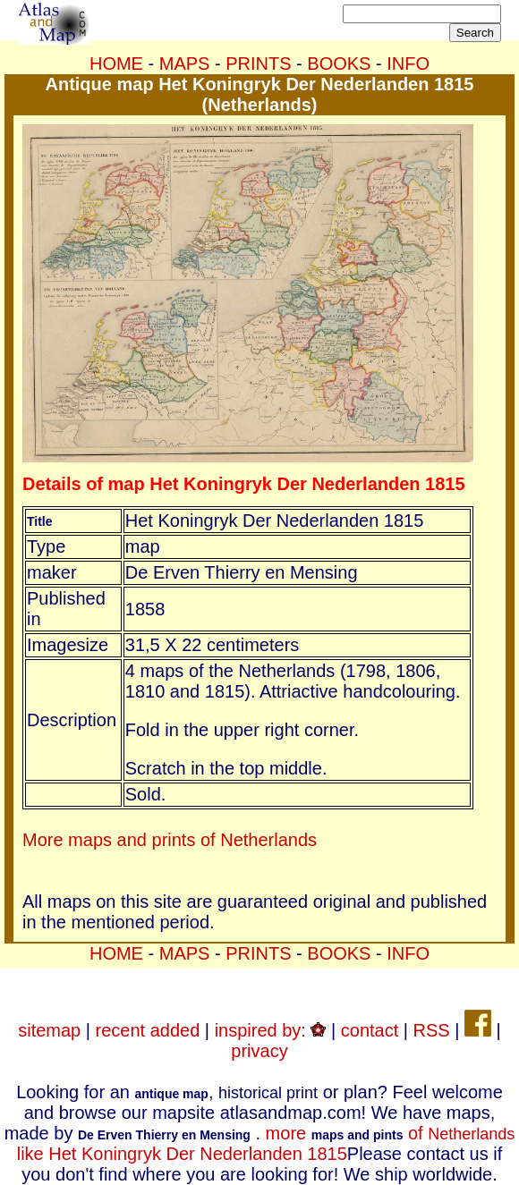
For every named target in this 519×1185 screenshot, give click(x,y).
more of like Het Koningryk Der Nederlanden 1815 (266, 1143)
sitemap (49, 1030)
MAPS (184, 63)
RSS (431, 1030)
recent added (148, 1030)
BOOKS (338, 63)
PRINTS (258, 63)
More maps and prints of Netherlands (169, 840)
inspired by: (271, 1030)
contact (369, 1030)
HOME (116, 63)
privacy (259, 1051)
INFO (408, 63)
